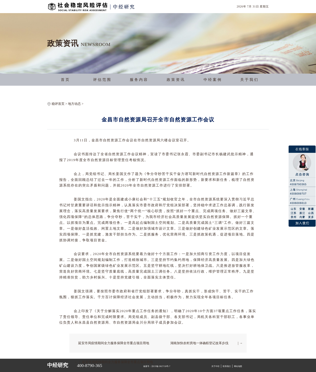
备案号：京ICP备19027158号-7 (156, 366)
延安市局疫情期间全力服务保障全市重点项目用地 (113, 343)
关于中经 (215, 366)
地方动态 (74, 103)
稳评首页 (58, 103)
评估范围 (102, 80)
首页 (65, 80)
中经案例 (213, 80)
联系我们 (227, 366)
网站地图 (238, 366)
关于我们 (249, 80)
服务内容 (139, 80)
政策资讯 (176, 80)
